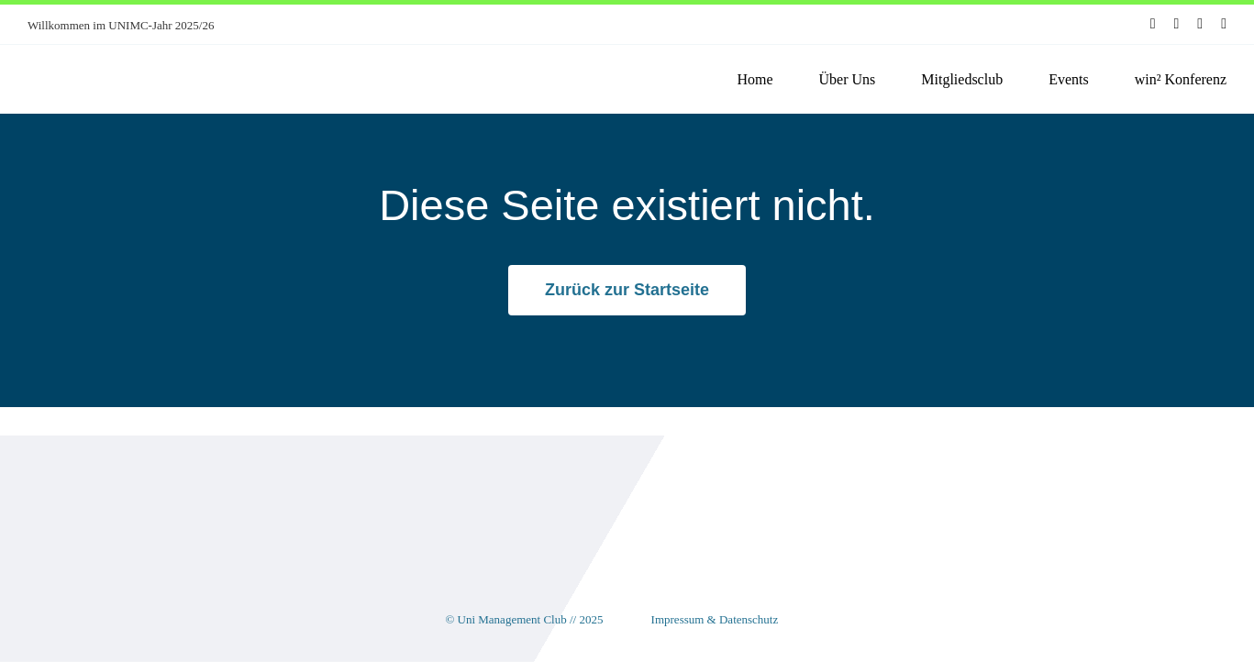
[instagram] (1177, 24)
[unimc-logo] (110, 60)
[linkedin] (1223, 24)
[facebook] (1153, 24)
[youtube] (1200, 24)
